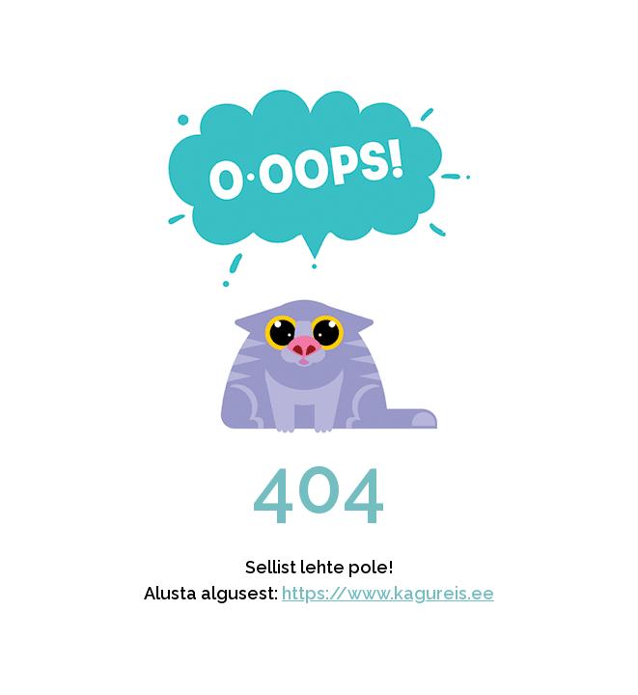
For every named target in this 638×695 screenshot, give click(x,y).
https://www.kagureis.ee (388, 593)
